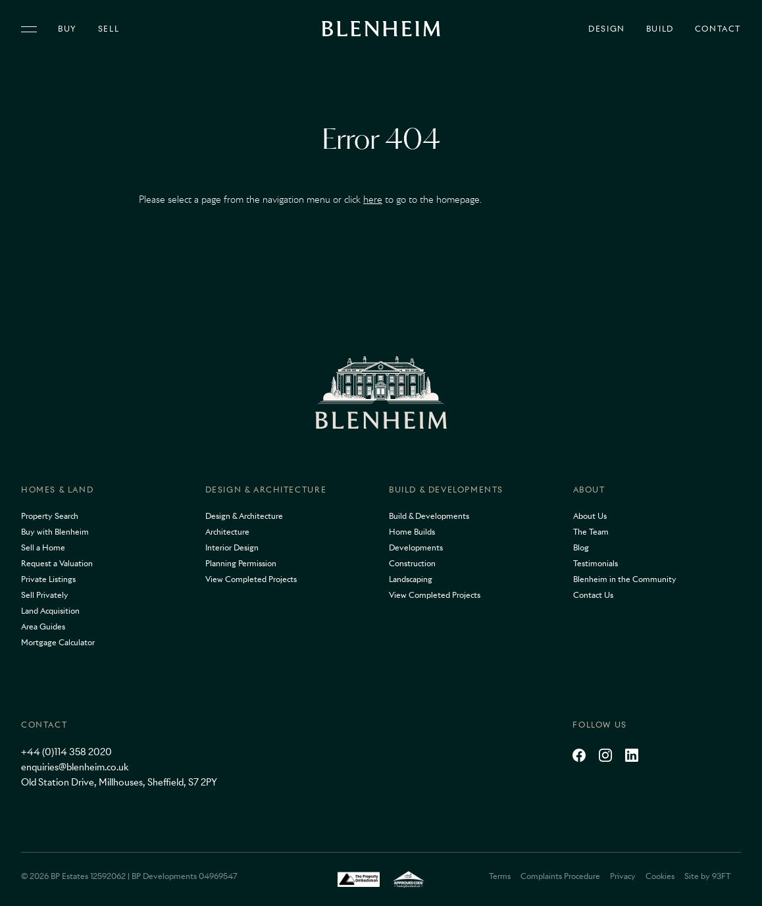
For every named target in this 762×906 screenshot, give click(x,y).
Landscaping (410, 579)
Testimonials (595, 563)
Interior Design (232, 547)
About (589, 489)
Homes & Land (57, 489)
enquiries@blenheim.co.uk (74, 767)
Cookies (660, 876)
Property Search (49, 516)
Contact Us (593, 595)
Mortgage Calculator (58, 642)
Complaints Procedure (560, 876)
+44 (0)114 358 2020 (66, 752)
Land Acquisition (50, 611)
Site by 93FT (707, 876)
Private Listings (48, 579)
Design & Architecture (266, 489)
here (372, 199)
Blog (581, 547)
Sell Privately (44, 595)
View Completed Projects (251, 579)
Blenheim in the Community (624, 579)
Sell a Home (43, 547)
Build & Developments (446, 489)
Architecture (227, 532)
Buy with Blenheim (55, 532)
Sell (108, 29)
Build (660, 29)
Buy (67, 29)
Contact (718, 29)
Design (606, 29)
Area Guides (43, 626)
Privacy (623, 876)
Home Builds (412, 532)
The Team (591, 532)
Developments (416, 547)
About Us (590, 516)
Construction (412, 563)
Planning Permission (240, 563)
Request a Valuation (57, 563)
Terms (500, 876)
